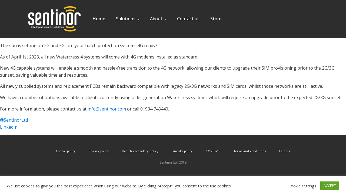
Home (98, 19)
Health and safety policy (140, 151)
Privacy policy (99, 151)
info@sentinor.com (107, 109)
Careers (284, 151)
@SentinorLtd (14, 120)
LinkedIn (9, 127)
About (156, 19)
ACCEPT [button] (330, 185)
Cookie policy (66, 151)
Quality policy (182, 151)
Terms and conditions (250, 151)
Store (215, 19)
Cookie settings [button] (302, 185)
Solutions (125, 19)
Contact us (188, 19)
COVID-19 (213, 151)
